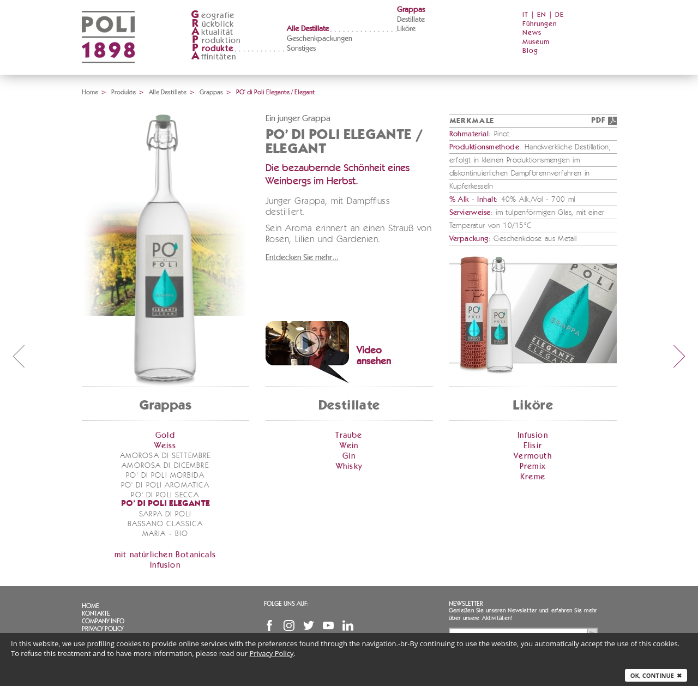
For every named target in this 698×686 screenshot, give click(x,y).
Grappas (411, 10)
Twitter (308, 625)
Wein (349, 446)
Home (90, 92)
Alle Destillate (308, 29)
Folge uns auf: (286, 603)
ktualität (212, 32)
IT (525, 15)
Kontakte (96, 613)
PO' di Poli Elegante (165, 504)
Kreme (532, 477)
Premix (533, 466)
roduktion (216, 41)
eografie (213, 15)
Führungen (539, 24)
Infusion (165, 565)
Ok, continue (656, 675)
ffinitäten (214, 57)
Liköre (406, 29)
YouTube (328, 625)
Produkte (123, 92)
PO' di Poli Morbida (165, 475)
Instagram (289, 625)
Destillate (411, 19)
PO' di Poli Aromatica (165, 485)
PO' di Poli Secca (165, 495)
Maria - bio (165, 534)
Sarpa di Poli (165, 514)
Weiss (165, 446)
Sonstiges (301, 48)
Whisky (349, 466)
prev (18, 356)
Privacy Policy (102, 628)
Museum (536, 42)
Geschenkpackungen (319, 39)
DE (559, 15)
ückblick (212, 24)
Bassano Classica (165, 524)
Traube (348, 435)
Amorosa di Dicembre (165, 466)
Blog (530, 51)
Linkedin (347, 625)
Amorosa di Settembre (165, 456)
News (531, 33)
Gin (349, 456)
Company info (103, 621)
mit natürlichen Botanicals (165, 555)
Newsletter (466, 603)
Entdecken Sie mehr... (302, 258)
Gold (165, 435)
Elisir (533, 446)
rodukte (212, 49)
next (679, 356)
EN (541, 15)
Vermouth (533, 456)
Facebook (269, 625)
